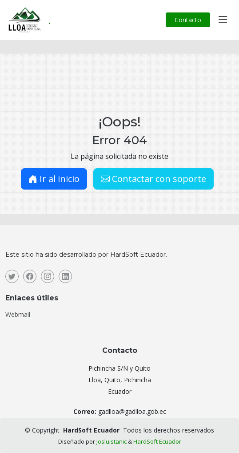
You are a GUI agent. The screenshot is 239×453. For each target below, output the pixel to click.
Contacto (188, 20)
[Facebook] (29, 276)
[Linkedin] (65, 276)
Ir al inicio (54, 179)
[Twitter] (12, 276)
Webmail (17, 314)
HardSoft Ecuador (157, 441)
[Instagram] (47, 276)
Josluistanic (111, 441)
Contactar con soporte (153, 179)
